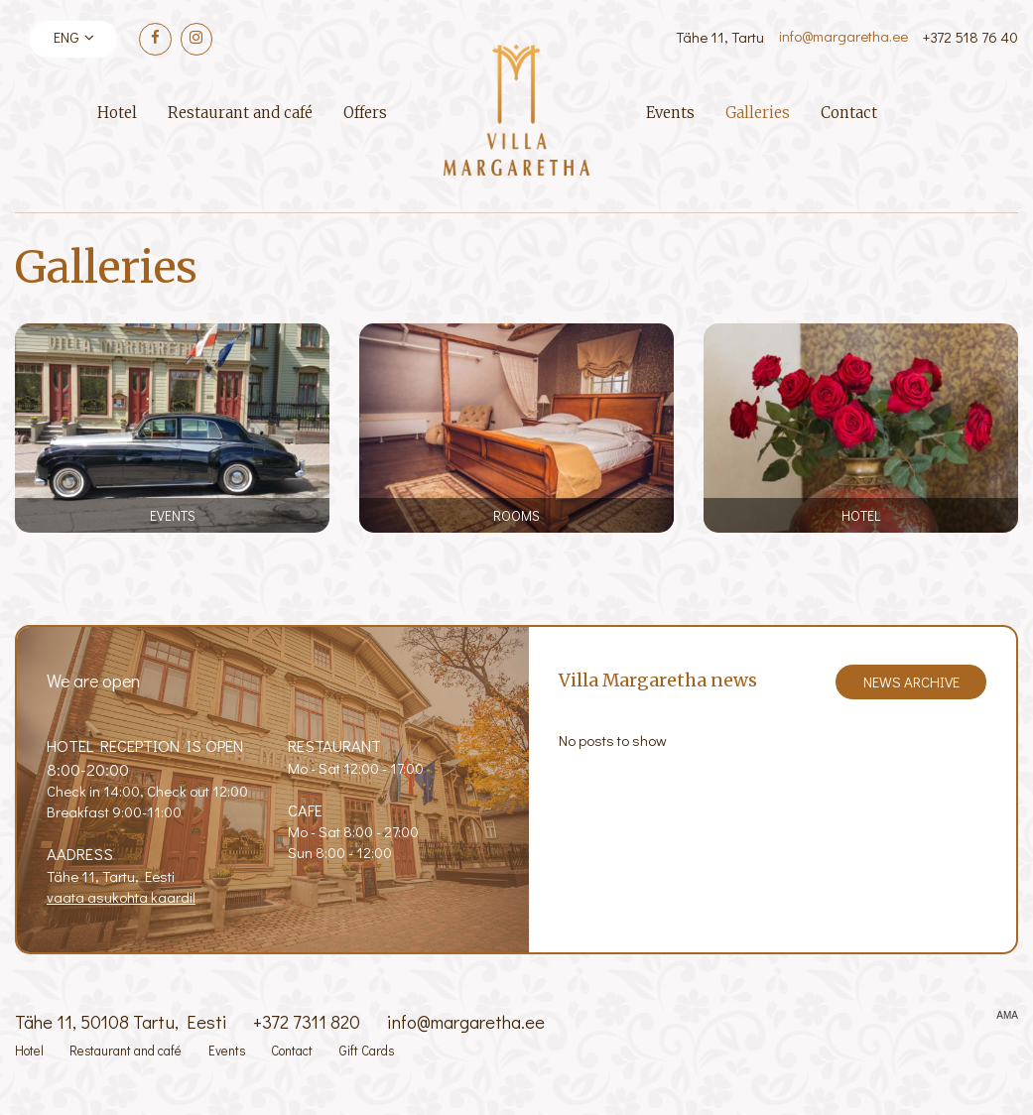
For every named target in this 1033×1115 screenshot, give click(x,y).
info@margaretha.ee (843, 36)
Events (670, 112)
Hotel (117, 112)
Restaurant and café (240, 112)
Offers (365, 112)
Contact (849, 112)
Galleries (757, 112)
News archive (911, 681)
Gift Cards (366, 1050)
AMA (1007, 1016)
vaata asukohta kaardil (121, 897)
